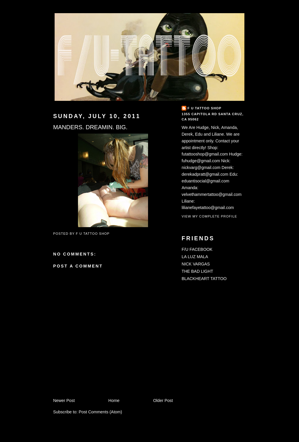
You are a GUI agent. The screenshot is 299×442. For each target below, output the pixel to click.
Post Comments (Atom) (100, 412)
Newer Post (64, 400)
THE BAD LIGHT (197, 271)
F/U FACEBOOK (197, 249)
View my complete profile (209, 216)
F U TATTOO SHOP (204, 108)
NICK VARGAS (196, 264)
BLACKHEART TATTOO (204, 278)
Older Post (163, 400)
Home (113, 400)
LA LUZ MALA (195, 256)
